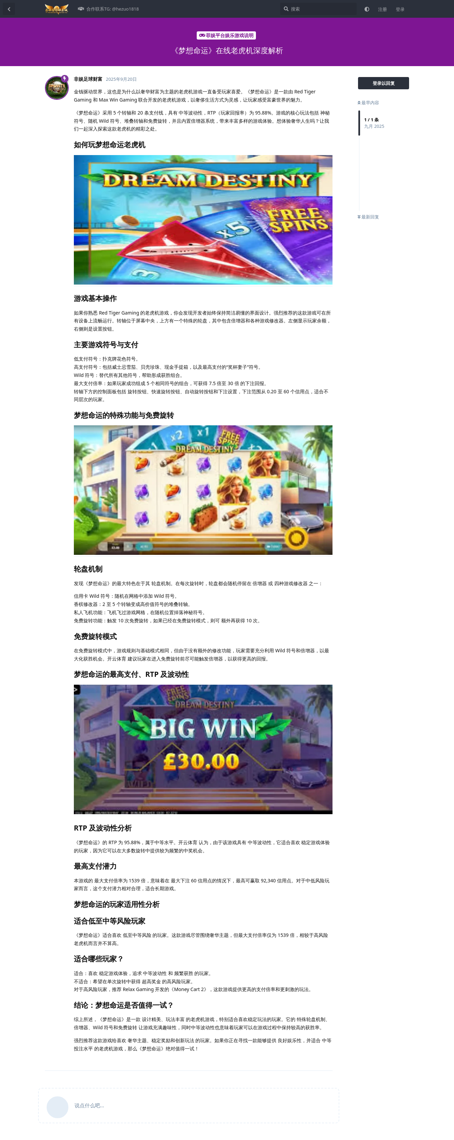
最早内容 (368, 103)
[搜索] (318, 9)
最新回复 (368, 217)
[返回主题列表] (9, 9)
